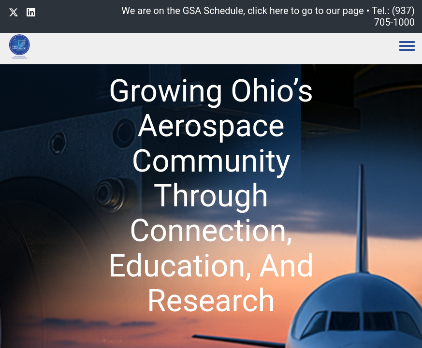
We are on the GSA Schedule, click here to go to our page (242, 10)
